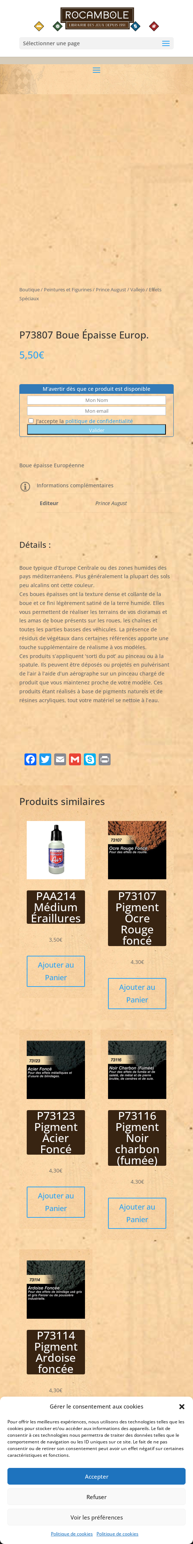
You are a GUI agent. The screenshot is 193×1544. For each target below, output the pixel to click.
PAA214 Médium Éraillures (56, 907)
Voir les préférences (97, 1525)
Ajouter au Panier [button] (56, 971)
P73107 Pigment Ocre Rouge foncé (137, 918)
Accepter (96, 1484)
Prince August (111, 503)
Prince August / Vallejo (120, 289)
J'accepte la (81, 421)
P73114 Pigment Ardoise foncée (56, 1352)
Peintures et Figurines (68, 289)
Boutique (29, 289)
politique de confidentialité (99, 421)
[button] (182, 1415)
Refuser (96, 1504)
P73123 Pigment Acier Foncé (56, 1132)
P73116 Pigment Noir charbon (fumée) (137, 1138)
